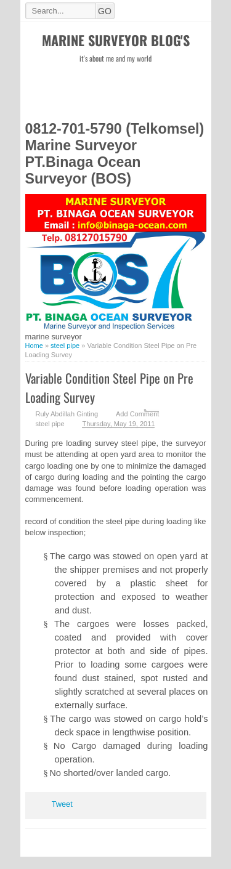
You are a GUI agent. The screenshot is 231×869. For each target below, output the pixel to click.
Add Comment (137, 414)
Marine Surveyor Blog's (116, 40)
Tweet (62, 804)
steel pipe (50, 423)
